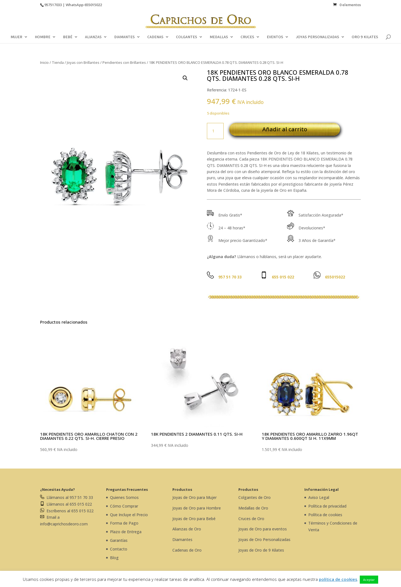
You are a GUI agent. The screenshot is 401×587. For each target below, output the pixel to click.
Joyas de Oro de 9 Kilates (261, 550)
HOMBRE (42, 37)
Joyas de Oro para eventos (262, 529)
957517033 (53, 4)
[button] (185, 78)
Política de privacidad (327, 506)
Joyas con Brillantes (83, 62)
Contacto (118, 549)
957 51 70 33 (230, 277)
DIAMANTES (124, 37)
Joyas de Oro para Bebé (194, 518)
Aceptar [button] (369, 580)
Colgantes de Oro (254, 497)
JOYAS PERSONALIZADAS (317, 37)
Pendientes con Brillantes (124, 62)
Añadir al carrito (284, 129)
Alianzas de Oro (186, 529)
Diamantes (182, 539)
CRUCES (247, 37)
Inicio (44, 62)
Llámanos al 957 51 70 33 (66, 497)
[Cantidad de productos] (215, 131)
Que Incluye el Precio (129, 514)
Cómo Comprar (124, 506)
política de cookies (338, 579)
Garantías (119, 540)
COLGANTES (186, 37)
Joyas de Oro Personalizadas (264, 539)
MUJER (16, 37)
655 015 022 (283, 277)
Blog (114, 557)
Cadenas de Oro (187, 550)
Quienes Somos (124, 497)
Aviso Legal (318, 497)
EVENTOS (275, 37)
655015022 (93, 4)
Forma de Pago (124, 523)
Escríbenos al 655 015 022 (67, 510)
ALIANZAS (93, 37)
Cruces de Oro (251, 518)
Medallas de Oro (253, 508)
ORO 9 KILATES (365, 37)
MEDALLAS (219, 37)
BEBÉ (67, 37)
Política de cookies (325, 514)
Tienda (58, 62)
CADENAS (155, 37)
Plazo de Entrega (125, 531)
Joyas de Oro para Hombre (196, 508)
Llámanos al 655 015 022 (66, 504)
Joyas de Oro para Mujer (194, 497)
